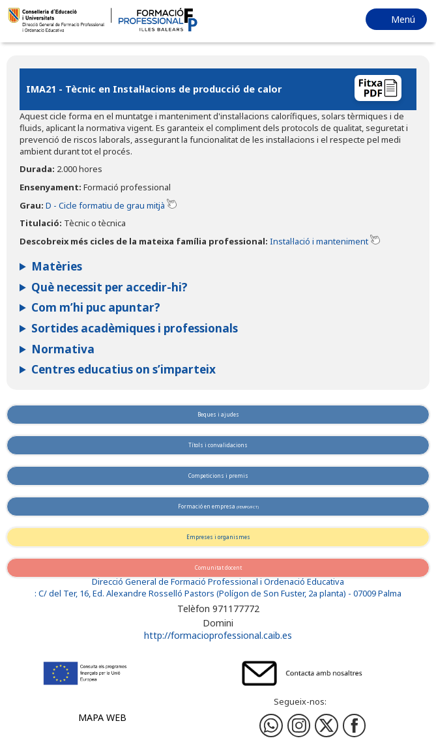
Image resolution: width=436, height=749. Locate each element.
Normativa (62, 349)
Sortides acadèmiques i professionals (134, 328)
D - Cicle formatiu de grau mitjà (105, 205)
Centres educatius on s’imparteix (123, 369)
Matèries (56, 266)
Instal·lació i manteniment (319, 241)
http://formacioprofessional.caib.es (218, 635)
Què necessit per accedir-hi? (109, 287)
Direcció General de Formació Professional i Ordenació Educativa (218, 581)
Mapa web (102, 717)
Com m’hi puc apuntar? (95, 307)
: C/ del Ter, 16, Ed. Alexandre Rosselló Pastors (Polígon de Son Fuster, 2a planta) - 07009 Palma (218, 593)
